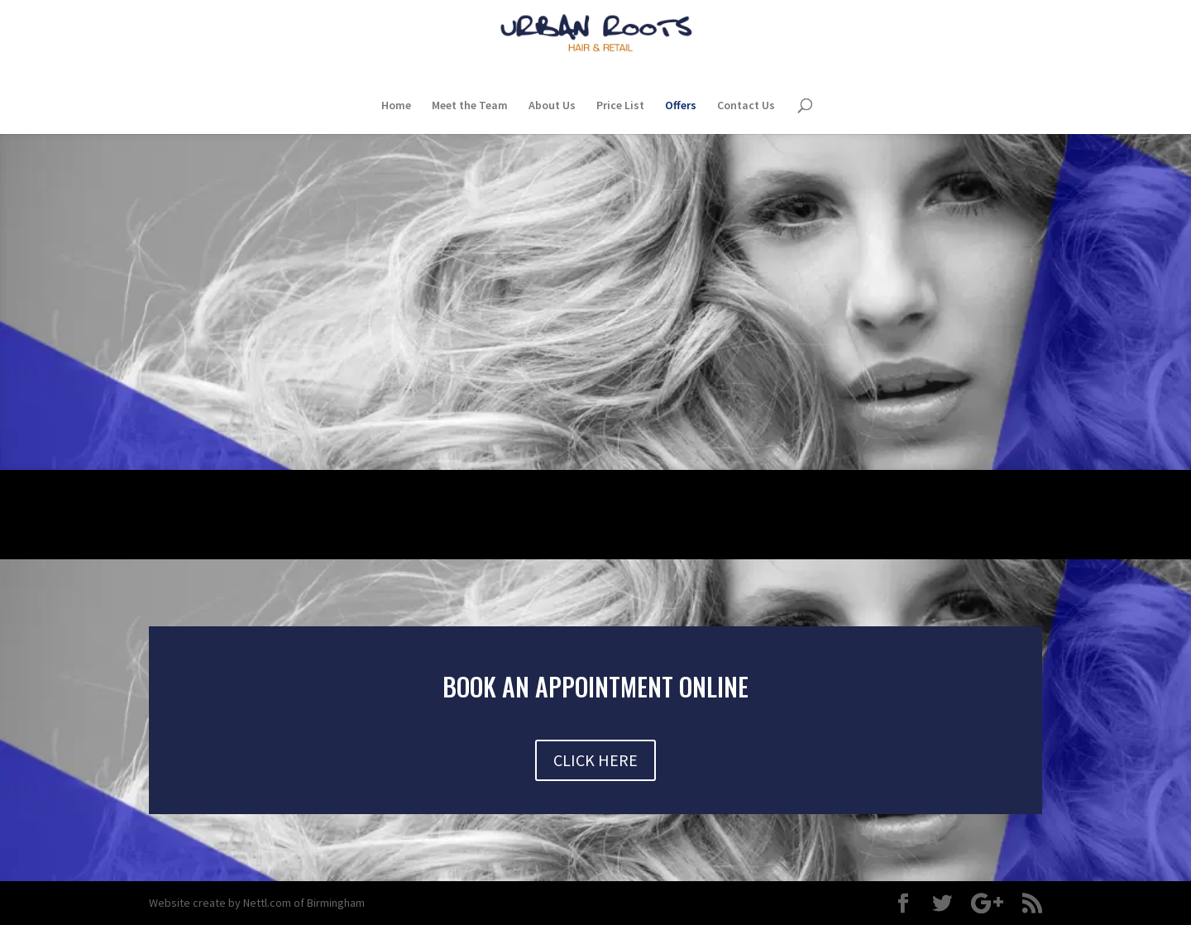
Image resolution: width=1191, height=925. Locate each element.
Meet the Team (470, 106)
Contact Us (746, 106)
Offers (680, 106)
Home (396, 106)
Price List (620, 106)
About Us (552, 106)
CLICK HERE (595, 760)
